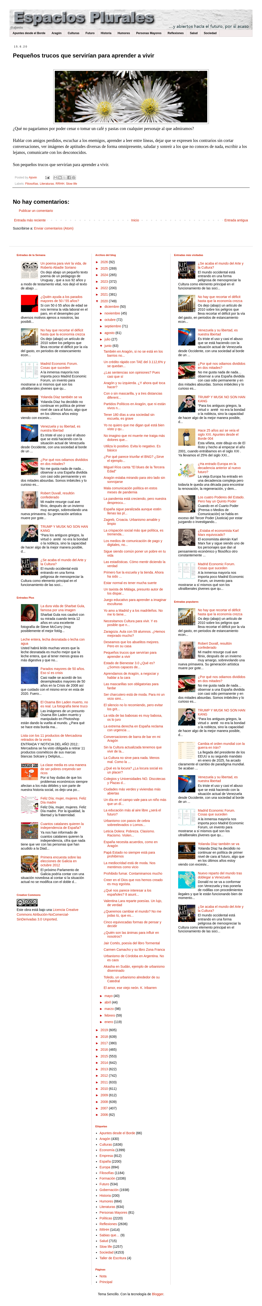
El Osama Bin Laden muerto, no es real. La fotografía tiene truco (64, 704)
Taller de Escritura (113, 1258)
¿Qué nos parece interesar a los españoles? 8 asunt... (127, 892)
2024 (105, 275)
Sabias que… (110, 1235)
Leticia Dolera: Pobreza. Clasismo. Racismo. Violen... (129, 833)
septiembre (113, 326)
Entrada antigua (236, 220)
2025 (105, 268)
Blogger (157, 1294)
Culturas (73, 33)
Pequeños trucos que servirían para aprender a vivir (130, 654)
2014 (105, 1063)
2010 (105, 1089)
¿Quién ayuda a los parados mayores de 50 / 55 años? (61, 299)
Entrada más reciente (30, 220)
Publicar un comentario (36, 211)
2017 (105, 1043)
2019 (105, 1030)
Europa (105, 1167)
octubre (111, 320)
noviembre (113, 313)
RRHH (60, 183)
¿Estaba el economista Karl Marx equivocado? (218, 533)
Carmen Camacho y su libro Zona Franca (134, 949)
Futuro (90, 33)
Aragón (56, 33)
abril (108, 1002)
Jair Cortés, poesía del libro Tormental (132, 943)
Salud (194, 33)
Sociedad (210, 33)
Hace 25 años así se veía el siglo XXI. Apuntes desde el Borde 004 (218, 434)
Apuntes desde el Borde (29, 33)
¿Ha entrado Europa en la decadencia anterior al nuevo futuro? (219, 468)
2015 (105, 1056)
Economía (107, 1150)
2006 (105, 1115)
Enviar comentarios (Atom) (54, 228)
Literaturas (47, 183)
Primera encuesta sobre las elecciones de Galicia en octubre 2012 (60, 861)
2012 (105, 1075)
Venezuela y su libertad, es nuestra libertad (60, 428)
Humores (124, 33)
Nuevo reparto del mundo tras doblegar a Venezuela (220, 875)
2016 (105, 1049)
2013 (105, 1069)
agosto (110, 333)
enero (109, 1022)
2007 (105, 1108)
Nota (103, 1276)
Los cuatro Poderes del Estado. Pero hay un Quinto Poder (221, 499)
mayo (109, 996)
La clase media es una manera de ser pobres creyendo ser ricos (63, 769)
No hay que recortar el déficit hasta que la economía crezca (62, 332)
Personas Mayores (148, 33)
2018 (105, 1037)
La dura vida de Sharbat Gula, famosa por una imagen (62, 608)
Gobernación (109, 1190)
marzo (110, 1009)
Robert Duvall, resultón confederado (57, 495)
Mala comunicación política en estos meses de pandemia (130, 490)
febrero (110, 1015)
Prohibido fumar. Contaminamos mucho (133, 873)
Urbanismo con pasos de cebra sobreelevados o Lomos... (127, 823)
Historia (106, 33)
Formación (107, 1178)
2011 (105, 1082)
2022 (105, 288)
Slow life (71, 183)
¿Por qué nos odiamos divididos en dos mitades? (64, 462)
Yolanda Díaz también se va (61, 397)
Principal (106, 1282)
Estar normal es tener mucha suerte (130, 583)
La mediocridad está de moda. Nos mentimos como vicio (129, 865)
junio (108, 346)
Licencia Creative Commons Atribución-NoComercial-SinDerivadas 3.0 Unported (47, 914)
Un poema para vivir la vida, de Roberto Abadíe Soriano (63, 265)
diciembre (112, 306)
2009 (105, 1095)
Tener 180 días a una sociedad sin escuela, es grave (129, 417)
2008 (105, 1102)
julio (108, 339)
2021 (105, 294)
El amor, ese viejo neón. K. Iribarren (130, 988)
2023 (105, 281)
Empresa (106, 1156)
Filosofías (31, 183)
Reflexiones (176, 33)
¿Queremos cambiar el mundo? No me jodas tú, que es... (132, 913)
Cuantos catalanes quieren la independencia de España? (62, 826)
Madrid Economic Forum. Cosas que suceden (59, 366)
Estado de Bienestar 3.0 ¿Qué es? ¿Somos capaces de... (129, 665)
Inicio (135, 220)
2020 (105, 301)
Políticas (106, 1218)
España (105, 1161)
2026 (105, 262)
